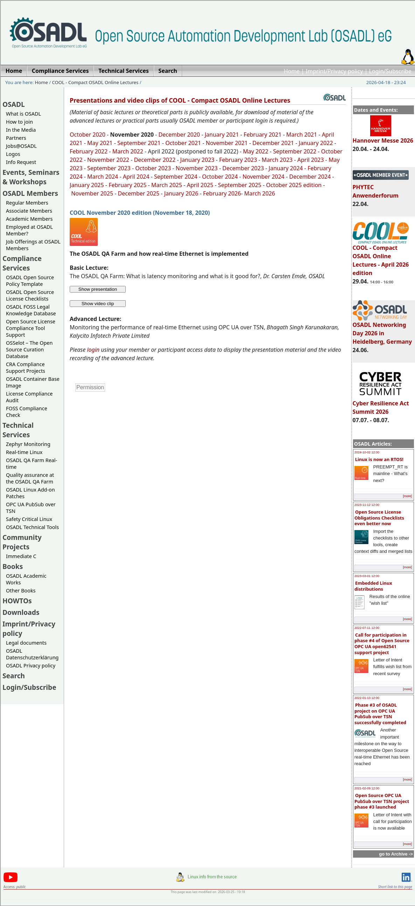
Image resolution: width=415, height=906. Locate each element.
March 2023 (277, 160)
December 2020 (179, 134)
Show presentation (97, 289)
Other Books (20, 590)
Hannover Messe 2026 (383, 137)
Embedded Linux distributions (373, 586)
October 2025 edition (294, 185)
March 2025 (166, 185)
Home (292, 71)
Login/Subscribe (390, 71)
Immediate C (21, 556)
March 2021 (301, 134)
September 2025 (240, 185)
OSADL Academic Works (26, 579)
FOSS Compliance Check (26, 411)
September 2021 (139, 143)
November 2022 (108, 160)
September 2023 (109, 168)
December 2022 (154, 160)
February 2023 (238, 160)
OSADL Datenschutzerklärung (32, 654)
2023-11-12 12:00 (366, 505)
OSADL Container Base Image (33, 382)
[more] (407, 496)
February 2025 (127, 185)
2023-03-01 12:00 (366, 576)
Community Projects (22, 542)
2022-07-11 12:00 (366, 628)
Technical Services (18, 429)
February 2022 (89, 151)
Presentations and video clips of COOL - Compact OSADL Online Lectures (180, 100)
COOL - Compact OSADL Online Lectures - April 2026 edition (381, 257)
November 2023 (197, 168)
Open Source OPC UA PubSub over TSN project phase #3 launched (381, 801)
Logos (13, 154)
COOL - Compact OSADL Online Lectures (95, 82)
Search (13, 675)
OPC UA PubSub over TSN (31, 507)
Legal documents (26, 642)
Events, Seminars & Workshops (31, 176)
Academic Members (29, 218)
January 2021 (222, 134)
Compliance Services (22, 263)
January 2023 (197, 160)
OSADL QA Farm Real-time (31, 463)
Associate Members (29, 210)
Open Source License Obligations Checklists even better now (379, 518)
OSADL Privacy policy (30, 665)
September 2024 (176, 176)
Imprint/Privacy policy (334, 71)
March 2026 (259, 193)
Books (12, 566)
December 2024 (310, 176)
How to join (19, 121)
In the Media (21, 129)
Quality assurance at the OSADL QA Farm (30, 478)
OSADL (13, 104)
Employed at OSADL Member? (29, 230)
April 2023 (310, 160)
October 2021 (183, 143)
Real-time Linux (24, 452)
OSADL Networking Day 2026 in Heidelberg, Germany (382, 330)
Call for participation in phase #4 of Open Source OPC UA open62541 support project (381, 644)
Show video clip (98, 303)
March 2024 (102, 176)
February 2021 (261, 134)
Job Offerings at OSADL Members (33, 245)
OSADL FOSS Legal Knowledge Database (31, 310)
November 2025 (92, 193)
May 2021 (99, 143)
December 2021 (273, 143)
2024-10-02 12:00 (366, 452)
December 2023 (243, 168)
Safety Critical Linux (29, 519)
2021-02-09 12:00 (366, 788)
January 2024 (286, 168)
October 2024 (220, 176)
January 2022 (316, 143)
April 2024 (136, 176)
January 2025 (87, 185)
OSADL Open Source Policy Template (30, 280)
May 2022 (255, 151)
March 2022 (127, 151)
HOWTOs (17, 600)
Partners (16, 138)
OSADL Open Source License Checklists (30, 295)
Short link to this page (395, 886)
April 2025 (200, 185)
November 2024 (263, 176)
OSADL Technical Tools (32, 527)
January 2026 (181, 193)
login (93, 350)
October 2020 (87, 134)
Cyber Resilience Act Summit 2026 (381, 404)
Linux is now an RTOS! (379, 459)
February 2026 (222, 193)
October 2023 (153, 168)
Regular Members (27, 202)
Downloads (21, 612)
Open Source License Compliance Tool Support (30, 328)
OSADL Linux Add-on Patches (30, 493)
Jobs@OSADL (21, 146)
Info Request (21, 162)
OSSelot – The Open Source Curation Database (29, 349)
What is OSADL (23, 113)
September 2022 (295, 151)
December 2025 (139, 193)
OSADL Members (30, 193)
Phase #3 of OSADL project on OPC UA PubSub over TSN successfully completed (380, 714)
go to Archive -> (396, 854)
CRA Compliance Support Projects (25, 367)
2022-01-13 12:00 (366, 698)
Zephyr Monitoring (28, 444)
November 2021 (227, 143)
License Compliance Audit (29, 397)
